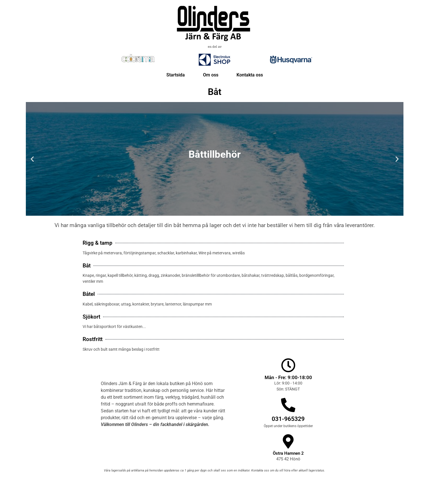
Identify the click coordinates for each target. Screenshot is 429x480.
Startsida (175, 75)
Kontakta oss (250, 75)
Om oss (210, 75)
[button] (32, 158)
